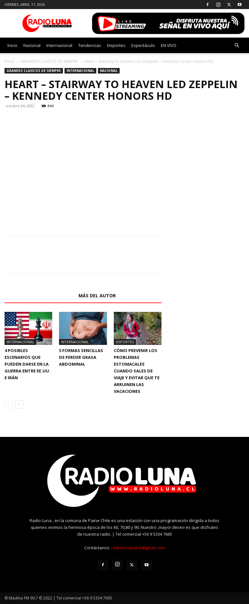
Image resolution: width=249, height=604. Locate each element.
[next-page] (19, 404)
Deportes (116, 45)
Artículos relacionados (39, 295)
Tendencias (89, 45)
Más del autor (97, 295)
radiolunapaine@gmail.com (138, 548)
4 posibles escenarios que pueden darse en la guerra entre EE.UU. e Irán (27, 364)
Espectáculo (143, 45)
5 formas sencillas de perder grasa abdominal (81, 357)
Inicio (12, 45)
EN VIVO (168, 45)
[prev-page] (9, 404)
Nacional (32, 45)
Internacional (59, 45)
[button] (236, 45)
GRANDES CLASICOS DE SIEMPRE (49, 61)
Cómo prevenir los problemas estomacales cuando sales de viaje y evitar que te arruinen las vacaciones (137, 371)
